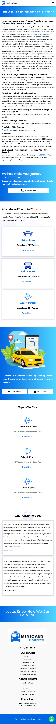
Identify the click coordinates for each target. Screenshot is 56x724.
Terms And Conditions (22, 719)
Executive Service (28, 665)
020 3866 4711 (29, 705)
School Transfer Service (28, 674)
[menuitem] (28, 656)
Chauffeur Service (28, 663)
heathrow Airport (28, 683)
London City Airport (28, 692)
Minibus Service (28, 660)
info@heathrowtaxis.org (28, 703)
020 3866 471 (44, 155)
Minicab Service (28, 657)
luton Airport (28, 686)
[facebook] (20, 648)
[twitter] (23, 648)
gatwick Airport (28, 689)
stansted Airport (28, 695)
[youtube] (31, 648)
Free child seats (7, 130)
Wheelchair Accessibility (28, 668)
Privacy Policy (36, 719)
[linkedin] (34, 648)
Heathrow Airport (37, 34)
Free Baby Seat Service (28, 671)
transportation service (34, 49)
